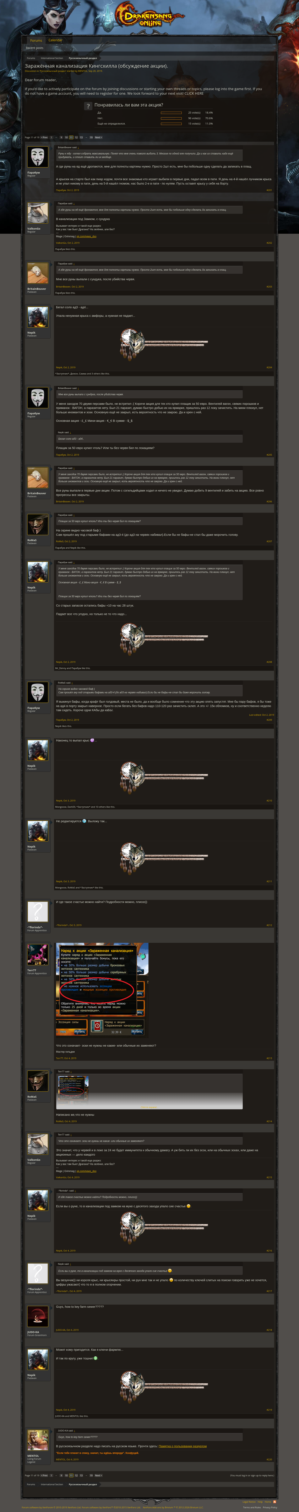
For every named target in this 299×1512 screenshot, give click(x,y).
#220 (269, 1459)
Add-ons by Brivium (173, 1507)
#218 (269, 1330)
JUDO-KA (33, 1332)
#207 (269, 541)
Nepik (31, 332)
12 (76, 137)
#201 (269, 190)
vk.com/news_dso (86, 236)
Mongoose (60, 806)
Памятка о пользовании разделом (183, 1446)
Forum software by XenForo (51, 1507)
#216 (269, 1250)
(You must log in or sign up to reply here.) (252, 1475)
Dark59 (71, 806)
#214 (269, 1121)
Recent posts (34, 48)
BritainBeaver (36, 288)
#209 (269, 719)
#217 (269, 1291)
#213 (269, 1058)
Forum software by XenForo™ (111, 1507)
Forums (36, 40)
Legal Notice (249, 1501)
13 (81, 137)
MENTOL (82, 70)
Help (260, 1501)
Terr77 (31, 970)
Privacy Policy (270, 1507)
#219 (269, 1409)
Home (268, 1501)
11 (71, 137)
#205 (269, 454)
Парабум (33, 172)
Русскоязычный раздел (53, 70)
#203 (269, 286)
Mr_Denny (60, 668)
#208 (269, 662)
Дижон (74, 373)
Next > (98, 137)
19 (91, 137)
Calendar (55, 40)
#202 (269, 242)
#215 (269, 1177)
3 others (96, 373)
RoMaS (32, 540)
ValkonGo (33, 228)
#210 (269, 800)
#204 (269, 367)
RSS (274, 1501)
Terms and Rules (252, 1507)
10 (66, 137)
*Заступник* (62, 373)
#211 (269, 881)
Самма (82, 373)
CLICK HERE (194, 93)
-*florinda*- (35, 927)
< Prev (44, 137)
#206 (269, 501)
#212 (269, 925)
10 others (101, 806)
